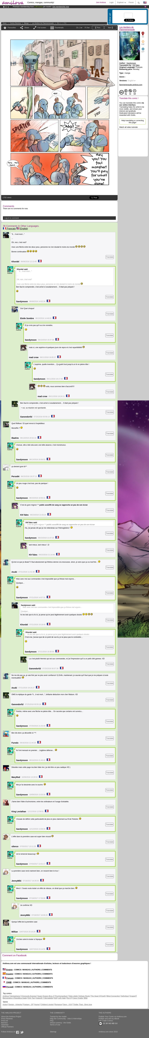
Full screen (42, 28)
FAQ (51, 1021)
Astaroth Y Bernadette (44, 998)
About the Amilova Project (11, 1017)
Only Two (31, 998)
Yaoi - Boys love (85, 1005)
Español (8, 974)
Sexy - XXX (67, 1005)
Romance (58, 1005)
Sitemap (53, 1032)
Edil (55, 998)
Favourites (12, 28)
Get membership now (60, 7)
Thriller (76, 1005)
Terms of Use (55, 1025)
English (22, 228)
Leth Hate (62, 998)
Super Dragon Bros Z (45, 996)
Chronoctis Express (28, 996)
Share (26, 28)
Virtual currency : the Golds (60, 1023)
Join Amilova (101, 2)
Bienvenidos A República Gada (15, 998)
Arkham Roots (84, 996)
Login (111, 2)
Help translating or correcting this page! (132, 122)
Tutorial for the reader (58, 1017)
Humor (37, 1005)
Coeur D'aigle (78, 998)
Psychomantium (61, 996)
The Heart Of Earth (98, 996)
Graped (132, 996)
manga (26, 23)
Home (5, 23)
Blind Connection (113, 996)
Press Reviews (7, 1019)
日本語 (7, 982)
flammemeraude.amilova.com (130, 85)
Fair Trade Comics (106, 1021)
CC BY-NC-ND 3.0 (108, 1023)
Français (9, 228)
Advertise (4, 1025)
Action (5, 1005)
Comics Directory (15, 23)
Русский (8, 987)
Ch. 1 (59, 23)
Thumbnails (59, 28)
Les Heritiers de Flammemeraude (43, 23)
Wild (85, 998)
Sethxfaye (125, 996)
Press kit (4, 1021)
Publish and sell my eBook (109, 1019)
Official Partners (7, 1027)
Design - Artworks (15, 1005)
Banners (4, 1023)
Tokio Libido (73, 996)
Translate (109, 257)
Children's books (47, 1005)
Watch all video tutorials (128, 127)
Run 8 (69, 998)
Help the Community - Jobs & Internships (66, 1019)
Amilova (6, 996)
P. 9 (65, 23)
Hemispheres (15, 996)
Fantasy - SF (28, 1005)
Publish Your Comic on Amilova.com (113, 1017)
